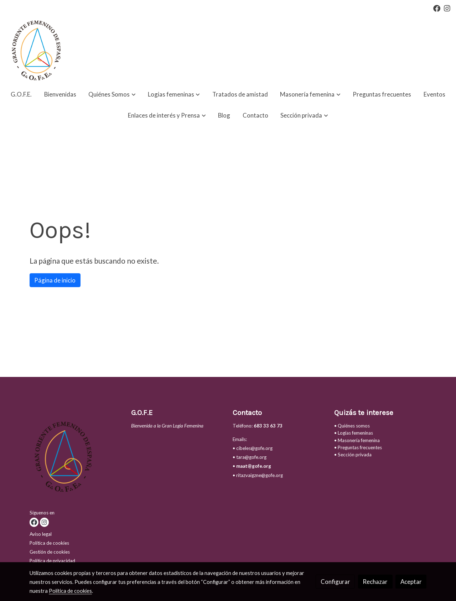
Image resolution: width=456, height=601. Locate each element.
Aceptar (411, 581)
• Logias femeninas (353, 433)
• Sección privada (353, 454)
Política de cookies (49, 543)
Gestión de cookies (50, 552)
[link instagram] (447, 7)
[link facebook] (436, 7)
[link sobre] (76, 458)
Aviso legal (41, 534)
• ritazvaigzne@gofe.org (258, 475)
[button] (112, 94)
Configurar (335, 581)
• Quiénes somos (352, 426)
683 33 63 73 (268, 426)
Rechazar (375, 581)
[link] (34, 50)
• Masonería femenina (357, 440)
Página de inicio (55, 280)
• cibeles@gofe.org (253, 448)
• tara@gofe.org (249, 457)
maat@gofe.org (253, 466)
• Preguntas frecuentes (358, 447)
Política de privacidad (52, 561)
